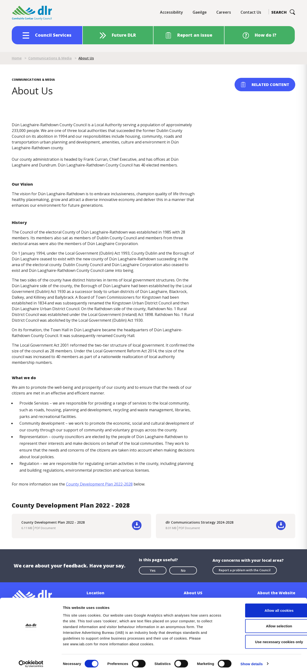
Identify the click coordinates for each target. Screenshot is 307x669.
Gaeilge (200, 12)
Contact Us (251, 12)
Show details (252, 660)
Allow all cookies (267, 606)
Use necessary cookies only (267, 637)
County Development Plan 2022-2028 (99, 484)
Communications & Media (50, 58)
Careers (223, 12)
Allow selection (267, 622)
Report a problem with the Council (245, 570)
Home (17, 58)
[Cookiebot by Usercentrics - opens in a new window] (31, 659)
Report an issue (194, 35)
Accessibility (171, 12)
